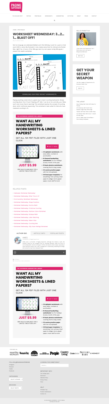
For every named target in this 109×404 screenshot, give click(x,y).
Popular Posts (57, 233)
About (79, 16)
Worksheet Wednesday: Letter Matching (26, 217)
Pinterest (11, 366)
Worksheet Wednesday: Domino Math (25, 205)
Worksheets (48, 16)
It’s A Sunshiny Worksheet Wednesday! (26, 199)
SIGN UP (80, 88)
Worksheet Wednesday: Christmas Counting (27, 208)
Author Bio (22, 233)
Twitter (11, 368)
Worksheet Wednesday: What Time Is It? (26, 196)
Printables (38, 16)
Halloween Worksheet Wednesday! (24, 193)
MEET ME (80, 55)
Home (14, 30)
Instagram (11, 364)
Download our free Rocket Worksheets (39, 94)
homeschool (17, 260)
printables (21, 30)
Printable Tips (43, 389)
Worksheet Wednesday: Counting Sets (26, 223)
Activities (70, 16)
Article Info (39, 233)
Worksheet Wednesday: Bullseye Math (26, 214)
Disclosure (43, 375)
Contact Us (43, 393)
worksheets (27, 260)
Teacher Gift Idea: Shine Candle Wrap (86, 111)
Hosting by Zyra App (54, 401)
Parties (28, 16)
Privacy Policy (43, 379)
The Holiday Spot (17, 16)
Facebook (11, 371)
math (22, 260)
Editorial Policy (44, 377)
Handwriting (60, 16)
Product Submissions (45, 391)
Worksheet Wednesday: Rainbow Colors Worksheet (30, 211)
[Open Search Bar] (54, 20)
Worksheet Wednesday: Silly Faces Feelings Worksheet (31, 226)
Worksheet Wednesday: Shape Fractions (26, 202)
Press (86, 16)
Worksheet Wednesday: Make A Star (25, 220)
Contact (94, 16)
